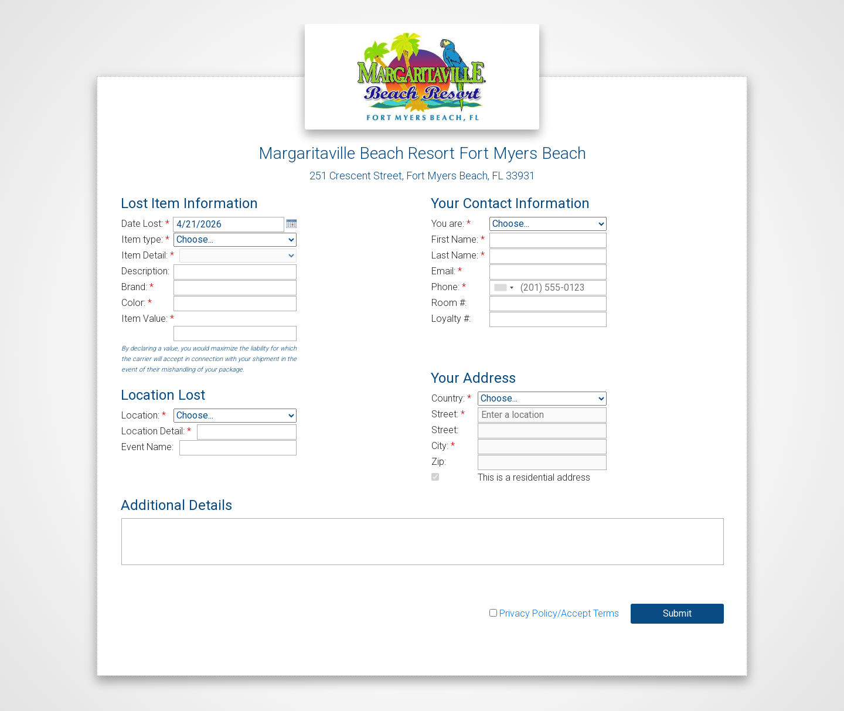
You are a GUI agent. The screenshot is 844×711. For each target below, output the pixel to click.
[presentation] (210, 600)
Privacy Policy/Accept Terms (559, 613)
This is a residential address (534, 477)
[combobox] (503, 288)
